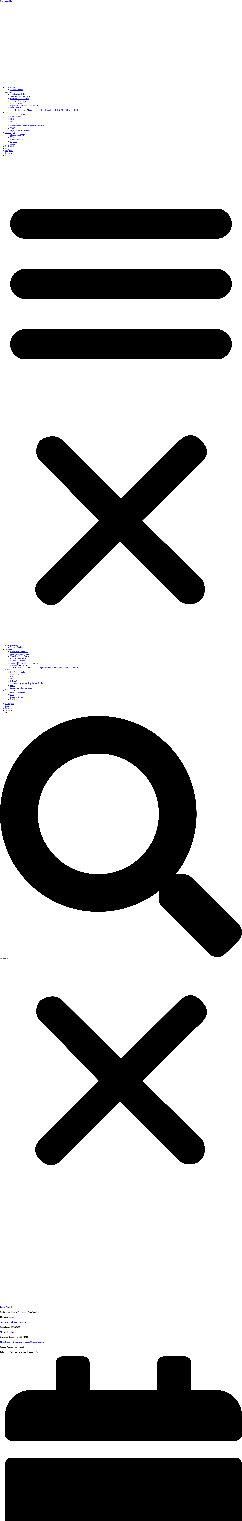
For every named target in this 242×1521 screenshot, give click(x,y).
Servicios (9, 92)
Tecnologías (10, 133)
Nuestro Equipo (16, 90)
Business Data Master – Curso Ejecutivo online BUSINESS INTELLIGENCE (46, 110)
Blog (7, 148)
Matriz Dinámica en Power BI (13, 1322)
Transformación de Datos (20, 96)
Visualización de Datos (19, 99)
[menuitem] (6, 155)
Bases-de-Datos (16, 139)
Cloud (12, 144)
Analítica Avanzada (18, 101)
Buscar (3, 959)
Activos (8, 112)
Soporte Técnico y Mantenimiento (24, 105)
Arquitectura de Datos (19, 94)
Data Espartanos (16, 117)
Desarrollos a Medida (18, 103)
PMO (12, 121)
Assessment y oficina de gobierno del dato (27, 126)
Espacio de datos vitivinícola (21, 130)
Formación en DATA (18, 108)
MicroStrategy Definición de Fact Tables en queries (22, 1342)
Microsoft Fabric (7, 1332)
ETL (12, 137)
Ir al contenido (6, 1)
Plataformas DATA (17, 135)
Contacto (8, 153)
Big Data (13, 142)
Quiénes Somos (11, 87)
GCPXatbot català (17, 114)
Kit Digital (9, 146)
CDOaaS (13, 123)
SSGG (12, 128)
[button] (121, 400)
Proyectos (9, 151)
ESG (12, 119)
